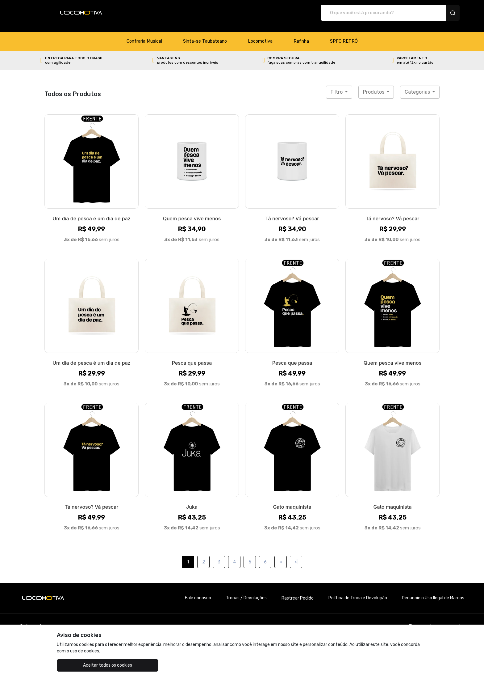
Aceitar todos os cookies (87, 665)
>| (296, 555)
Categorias (418, 85)
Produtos (374, 85)
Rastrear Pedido (298, 591)
